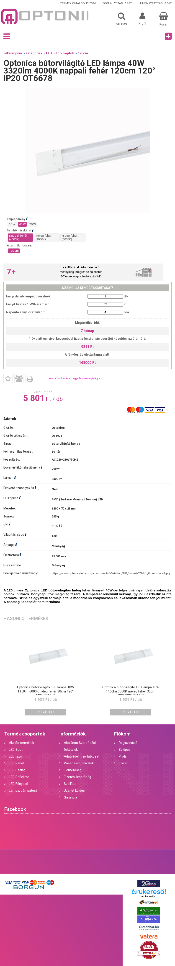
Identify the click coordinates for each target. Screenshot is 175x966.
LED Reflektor (19, 777)
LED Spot (16, 750)
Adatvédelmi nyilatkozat (81, 756)
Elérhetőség (73, 770)
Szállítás (70, 784)
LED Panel (16, 763)
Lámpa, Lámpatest (23, 791)
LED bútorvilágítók (60, 53)
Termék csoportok (24, 734)
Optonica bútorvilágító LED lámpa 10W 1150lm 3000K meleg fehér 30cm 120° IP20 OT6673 (130, 691)
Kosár (123, 763)
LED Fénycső (18, 784)
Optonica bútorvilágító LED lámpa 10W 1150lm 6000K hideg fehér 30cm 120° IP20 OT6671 (45, 691)
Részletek (46, 712)
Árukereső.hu (148, 896)
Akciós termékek (21, 743)
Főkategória (12, 53)
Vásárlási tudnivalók (79, 763)
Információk (72, 734)
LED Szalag (17, 770)
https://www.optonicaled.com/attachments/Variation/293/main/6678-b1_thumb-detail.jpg (111, 573)
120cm (83, 53)
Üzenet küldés (74, 791)
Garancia (70, 797)
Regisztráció (128, 743)
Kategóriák (34, 53)
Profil (122, 756)
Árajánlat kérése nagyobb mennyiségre (74, 378)
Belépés (125, 750)
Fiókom (122, 734)
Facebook (15, 809)
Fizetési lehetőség (77, 777)
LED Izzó (15, 756)
